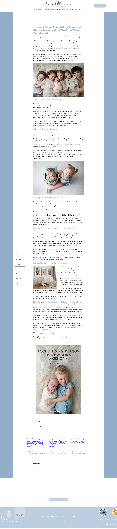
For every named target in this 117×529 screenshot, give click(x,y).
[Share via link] (44, 426)
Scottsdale (109, 523)
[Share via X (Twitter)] (37, 426)
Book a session (19, 269)
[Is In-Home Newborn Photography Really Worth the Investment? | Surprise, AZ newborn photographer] (81, 443)
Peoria (105, 523)
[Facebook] (19, 515)
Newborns (36, 421)
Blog (17, 283)
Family (40, 421)
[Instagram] (17, 515)
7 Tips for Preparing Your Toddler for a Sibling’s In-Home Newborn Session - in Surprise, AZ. (58, 452)
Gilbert (113, 524)
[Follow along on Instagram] (58, 499)
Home (17, 255)
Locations (18, 259)
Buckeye (104, 524)
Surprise (101, 523)
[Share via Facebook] (34, 426)
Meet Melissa (19, 278)
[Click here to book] (100, 5)
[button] (88, 12)
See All (89, 435)
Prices (17, 273)
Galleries (18, 264)
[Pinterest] (22, 515)
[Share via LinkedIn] (40, 426)
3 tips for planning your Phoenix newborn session (36, 452)
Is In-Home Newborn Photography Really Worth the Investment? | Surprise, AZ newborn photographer (80, 452)
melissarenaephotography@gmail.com (55, 521)
